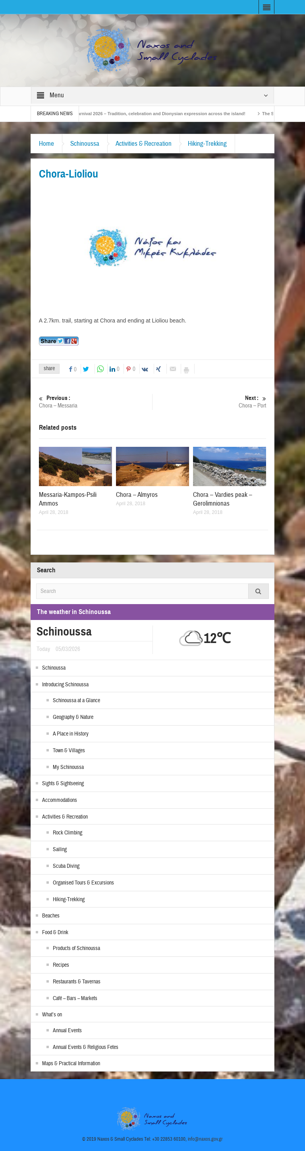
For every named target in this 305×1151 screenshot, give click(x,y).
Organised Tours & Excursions (83, 882)
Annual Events (67, 1030)
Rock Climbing (67, 832)
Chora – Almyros (137, 495)
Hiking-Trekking (207, 143)
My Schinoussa (68, 767)
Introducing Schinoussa (65, 684)
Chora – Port (209, 401)
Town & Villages (69, 750)
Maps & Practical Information (71, 1063)
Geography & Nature (73, 717)
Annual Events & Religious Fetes (85, 1047)
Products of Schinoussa (76, 948)
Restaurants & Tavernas (76, 981)
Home (46, 143)
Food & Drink (55, 932)
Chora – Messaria (95, 401)
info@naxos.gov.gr (205, 1139)
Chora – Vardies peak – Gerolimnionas (222, 499)
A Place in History (71, 734)
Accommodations (59, 800)
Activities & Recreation (144, 143)
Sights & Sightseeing (63, 783)
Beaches (51, 915)
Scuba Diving (66, 866)
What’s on (52, 1014)
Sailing (60, 849)
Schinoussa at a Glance (76, 700)
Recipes (61, 965)
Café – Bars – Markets (75, 998)
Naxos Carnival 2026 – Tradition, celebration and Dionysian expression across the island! (156, 113)
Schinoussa (84, 143)
